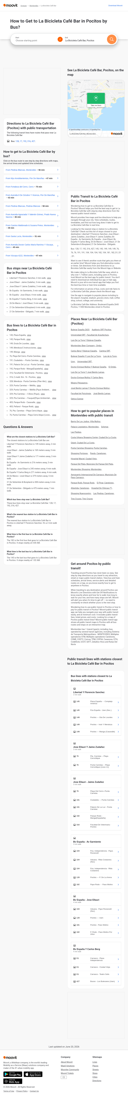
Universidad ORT (84, 361)
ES (64, 1077)
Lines (94, 1062)
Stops (95, 1073)
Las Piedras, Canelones (103, 493)
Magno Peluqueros (79, 383)
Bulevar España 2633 (80, 330)
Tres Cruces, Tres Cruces (82, 499)
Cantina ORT (104, 351)
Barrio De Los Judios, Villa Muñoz (85, 421)
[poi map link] (96, 109)
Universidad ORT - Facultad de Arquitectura (90, 335)
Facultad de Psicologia (81, 393)
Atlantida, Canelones (80, 488)
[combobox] (35, 40)
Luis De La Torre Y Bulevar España (86, 340)
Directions (96, 1081)
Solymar (104, 427)
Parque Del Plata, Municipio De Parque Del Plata (92, 464)
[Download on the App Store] (33, 1074)
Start (17, 37)
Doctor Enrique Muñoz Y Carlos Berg (87, 377)
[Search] (112, 39)
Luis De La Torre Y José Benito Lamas (87, 372)
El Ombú (112, 367)
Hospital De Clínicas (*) (101, 488)
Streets (95, 1069)
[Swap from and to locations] (60, 39)
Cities (94, 1077)
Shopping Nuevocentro (81, 493)
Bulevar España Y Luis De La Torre (86, 356)
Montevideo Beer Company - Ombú (86, 345)
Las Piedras (76, 432)
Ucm (73, 361)
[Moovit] (10, 5)
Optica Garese (77, 399)
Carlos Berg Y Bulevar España (84, 351)
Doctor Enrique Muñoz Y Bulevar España (88, 367)
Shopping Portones (79, 453)
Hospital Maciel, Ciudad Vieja (84, 459)
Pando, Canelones (98, 453)
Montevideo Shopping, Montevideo (86, 469)
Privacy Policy (22, 1091)
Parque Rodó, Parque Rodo (83, 483)
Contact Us (34, 1091)
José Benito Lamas (101, 393)
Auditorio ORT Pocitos (101, 330)
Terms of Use (8, 1091)
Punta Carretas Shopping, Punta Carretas (89, 448)
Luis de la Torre (110, 356)
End (66, 37)
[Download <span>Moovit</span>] (115, 5)
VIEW (49, 278)
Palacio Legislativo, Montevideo (85, 427)
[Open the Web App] (12, 1081)
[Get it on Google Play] (12, 1074)
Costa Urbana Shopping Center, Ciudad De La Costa (93, 437)
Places (95, 1066)
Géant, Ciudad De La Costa (82, 443)
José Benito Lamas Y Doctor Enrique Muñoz (90, 388)
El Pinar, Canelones (105, 483)
